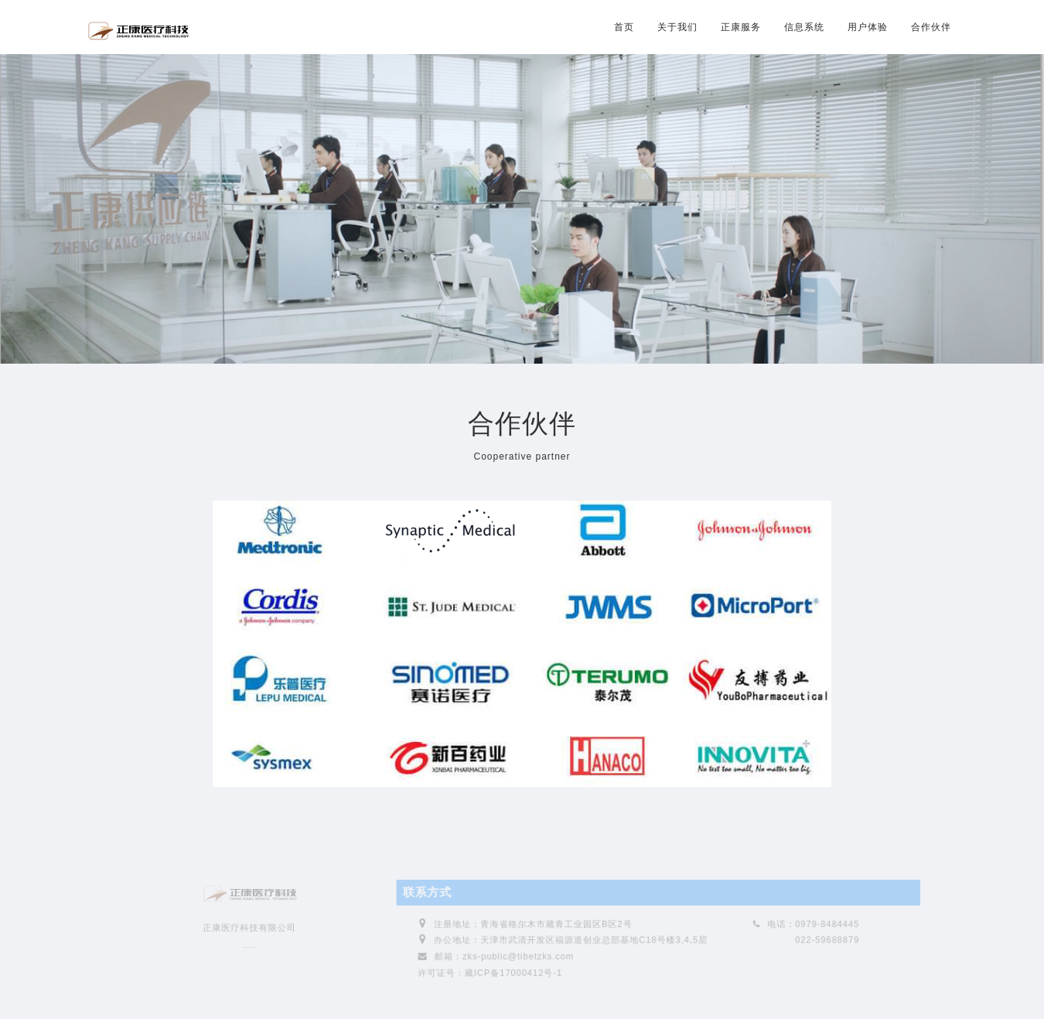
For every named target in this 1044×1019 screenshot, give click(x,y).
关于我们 (677, 27)
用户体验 (868, 27)
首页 (624, 27)
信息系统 (804, 27)
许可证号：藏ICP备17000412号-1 (491, 976)
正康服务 (741, 27)
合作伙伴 (931, 27)
